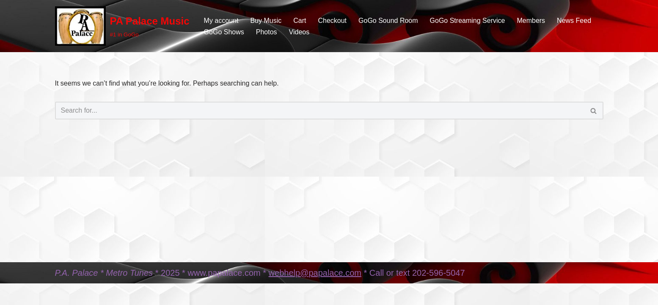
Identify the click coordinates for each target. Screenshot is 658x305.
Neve (63, 294)
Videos (299, 32)
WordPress (130, 294)
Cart (299, 20)
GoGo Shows (224, 32)
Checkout (332, 20)
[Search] (319, 110)
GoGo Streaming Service (467, 20)
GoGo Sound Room (388, 20)
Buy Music (265, 20)
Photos (266, 32)
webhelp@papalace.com (315, 272)
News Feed (574, 20)
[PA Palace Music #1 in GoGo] (122, 26)
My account (221, 20)
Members (531, 20)
